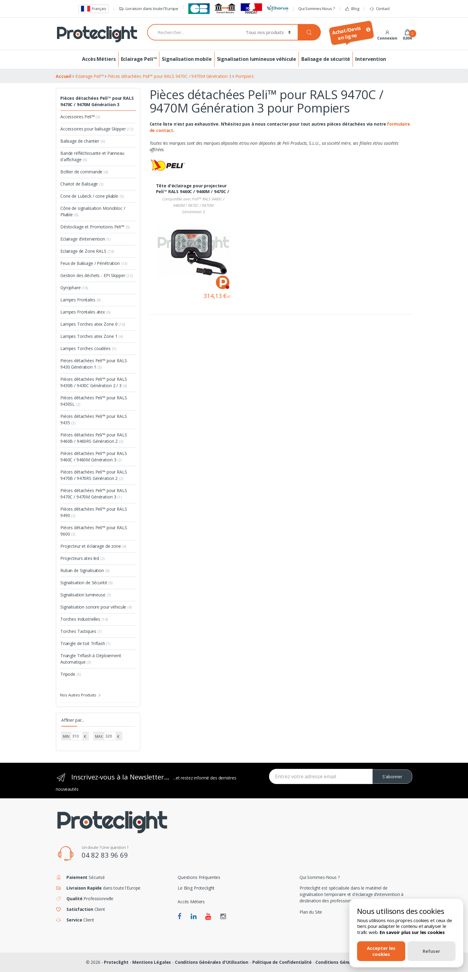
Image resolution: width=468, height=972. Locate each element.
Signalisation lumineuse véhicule (256, 59)
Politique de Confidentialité (282, 962)
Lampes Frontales (80, 300)
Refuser (431, 951)
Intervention (370, 59)
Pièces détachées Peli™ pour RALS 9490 (93, 512)
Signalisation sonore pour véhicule (96, 607)
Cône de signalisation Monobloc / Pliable (92, 211)
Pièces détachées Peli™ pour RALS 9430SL (93, 401)
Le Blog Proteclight (196, 888)
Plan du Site (311, 912)
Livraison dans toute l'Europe (148, 9)
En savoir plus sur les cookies (412, 932)
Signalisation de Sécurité (86, 582)
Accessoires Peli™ (80, 117)
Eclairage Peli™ (139, 59)
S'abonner (392, 776)
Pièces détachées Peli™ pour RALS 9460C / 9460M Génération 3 (93, 456)
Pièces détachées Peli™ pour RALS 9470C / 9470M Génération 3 (97, 101)
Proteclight (116, 962)
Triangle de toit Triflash (85, 643)
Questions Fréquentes (199, 877)
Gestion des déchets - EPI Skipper (96, 275)
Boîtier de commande (84, 172)
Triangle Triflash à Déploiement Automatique (90, 659)
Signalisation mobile (186, 59)
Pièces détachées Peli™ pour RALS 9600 (93, 531)
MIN (66, 736)
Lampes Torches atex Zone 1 (91, 336)
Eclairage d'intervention (85, 239)
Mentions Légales (151, 962)
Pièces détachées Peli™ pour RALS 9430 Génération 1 (93, 364)
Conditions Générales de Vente (348, 962)
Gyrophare (74, 287)
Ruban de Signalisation (84, 570)
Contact (379, 9)
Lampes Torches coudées (88, 348)
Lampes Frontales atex (85, 312)
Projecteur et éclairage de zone (93, 546)
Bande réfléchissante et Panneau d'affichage (92, 156)
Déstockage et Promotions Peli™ (95, 227)
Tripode (70, 674)
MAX (99, 736)
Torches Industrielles (84, 619)
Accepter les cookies (381, 951)
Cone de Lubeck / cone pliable (92, 196)
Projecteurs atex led (82, 558)
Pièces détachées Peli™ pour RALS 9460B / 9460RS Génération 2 (93, 438)
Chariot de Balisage (82, 184)
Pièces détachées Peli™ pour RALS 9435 (93, 419)
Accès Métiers (98, 59)
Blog (352, 9)
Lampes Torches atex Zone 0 (92, 324)
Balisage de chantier (82, 141)
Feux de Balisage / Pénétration (93, 263)
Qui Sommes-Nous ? (316, 8)
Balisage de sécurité (325, 59)
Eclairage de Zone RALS (87, 251)
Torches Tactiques (81, 631)
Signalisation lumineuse (85, 595)
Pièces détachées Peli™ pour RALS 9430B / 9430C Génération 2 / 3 (93, 382)
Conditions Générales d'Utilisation (211, 962)
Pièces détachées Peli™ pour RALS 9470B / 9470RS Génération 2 (93, 475)
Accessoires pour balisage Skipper (96, 129)
